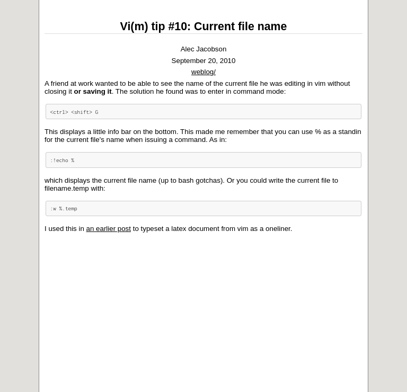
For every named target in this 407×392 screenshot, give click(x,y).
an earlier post (108, 229)
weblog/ (203, 72)
